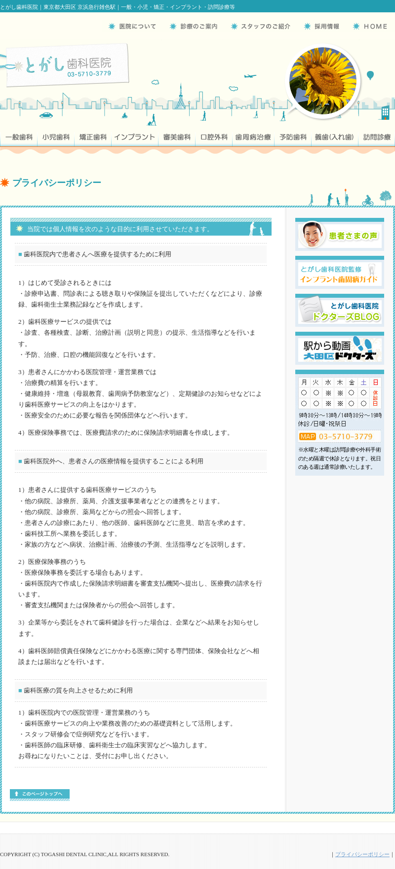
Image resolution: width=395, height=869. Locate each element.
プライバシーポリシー (362, 854)
